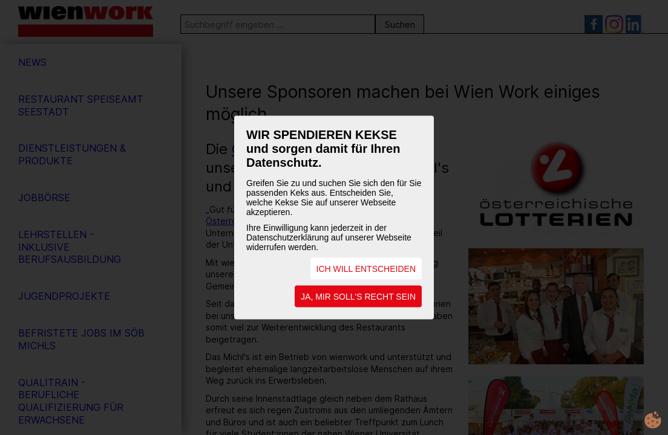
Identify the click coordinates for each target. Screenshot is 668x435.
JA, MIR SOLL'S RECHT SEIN (358, 296)
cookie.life (653, 420)
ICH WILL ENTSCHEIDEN (366, 269)
